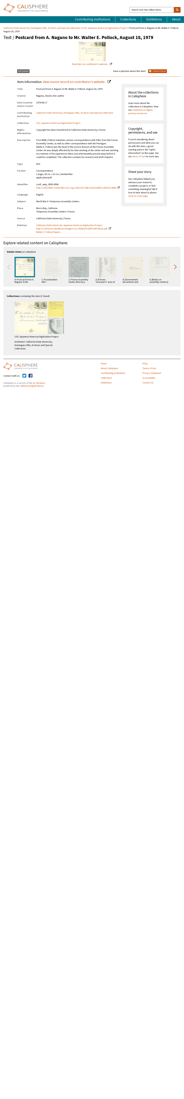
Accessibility (148, 378)
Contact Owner (157, 71)
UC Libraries (39, 383)
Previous (8, 266)
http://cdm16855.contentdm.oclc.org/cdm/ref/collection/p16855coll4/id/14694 (76, 188)
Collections (128, 19)
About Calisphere (109, 368)
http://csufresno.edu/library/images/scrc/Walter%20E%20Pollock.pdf (71, 228)
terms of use (138, 156)
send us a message (138, 196)
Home (104, 363)
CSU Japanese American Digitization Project (105, 28)
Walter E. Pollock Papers (48, 232)
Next (175, 266)
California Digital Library (32, 386)
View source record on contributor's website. (74, 82)
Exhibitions (154, 19)
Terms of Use (149, 368)
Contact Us (148, 383)
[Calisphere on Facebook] (30, 376)
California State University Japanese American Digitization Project (69, 225)
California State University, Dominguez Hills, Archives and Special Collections (42, 28)
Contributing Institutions (92, 19)
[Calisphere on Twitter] (24, 376)
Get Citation (23, 71)
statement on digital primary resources (140, 111)
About (176, 19)
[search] (177, 10)
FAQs (145, 363)
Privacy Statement (151, 373)
